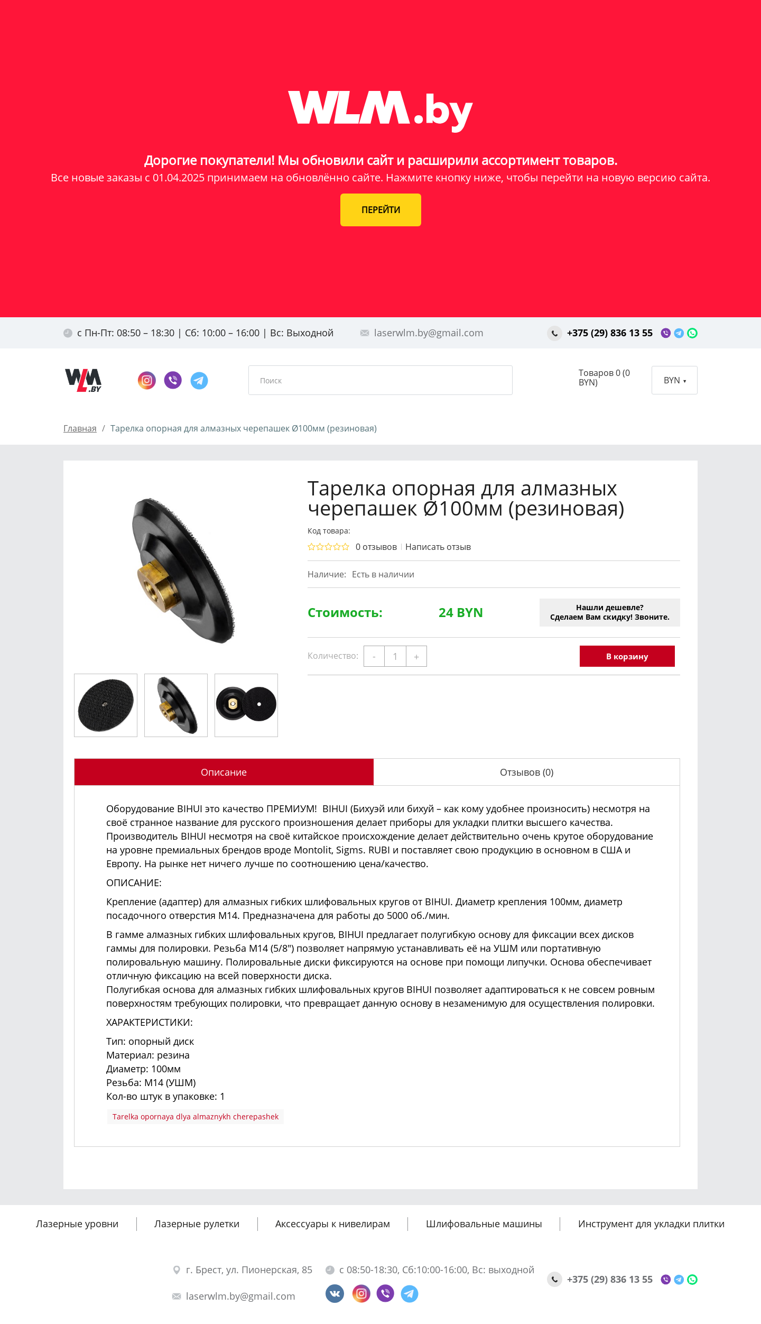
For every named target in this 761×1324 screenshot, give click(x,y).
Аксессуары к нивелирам (332, 1223)
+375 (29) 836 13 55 (601, 332)
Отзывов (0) (526, 772)
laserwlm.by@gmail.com (422, 332)
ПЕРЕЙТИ (380, 210)
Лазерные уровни (77, 1223)
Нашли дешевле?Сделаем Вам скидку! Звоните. (610, 612)
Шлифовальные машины (484, 1223)
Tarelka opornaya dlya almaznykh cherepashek (196, 1116)
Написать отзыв (438, 547)
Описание (224, 772)
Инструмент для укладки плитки (651, 1223)
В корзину (627, 656)
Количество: (333, 655)
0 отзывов (376, 547)
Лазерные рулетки (196, 1223)
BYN (675, 380)
